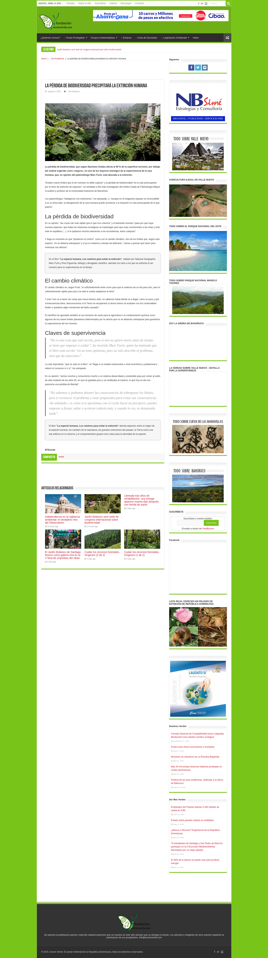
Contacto (139, 3)
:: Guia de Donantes (146, 37)
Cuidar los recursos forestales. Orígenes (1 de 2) (141, 554)
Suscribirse (100, 3)
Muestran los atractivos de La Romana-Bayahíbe (195, 756)
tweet (61, 456)
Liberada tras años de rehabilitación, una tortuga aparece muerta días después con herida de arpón (141, 500)
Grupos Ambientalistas (103, 37)
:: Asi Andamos (56, 58)
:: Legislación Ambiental (174, 37)
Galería (113, 3)
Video (196, 37)
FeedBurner (208, 528)
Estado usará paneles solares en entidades (192, 820)
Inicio (44, 58)
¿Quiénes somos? (50, 37)
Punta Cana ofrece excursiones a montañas (192, 747)
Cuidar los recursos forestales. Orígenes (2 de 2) (102, 554)
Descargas (126, 3)
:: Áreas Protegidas (74, 37)
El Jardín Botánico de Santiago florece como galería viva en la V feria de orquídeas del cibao (63, 555)
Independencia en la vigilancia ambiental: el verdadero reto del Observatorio (62, 519)
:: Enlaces (126, 37)
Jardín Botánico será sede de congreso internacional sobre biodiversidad (89, 49)
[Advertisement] (102, 70)
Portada (70, 3)
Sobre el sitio (84, 3)
